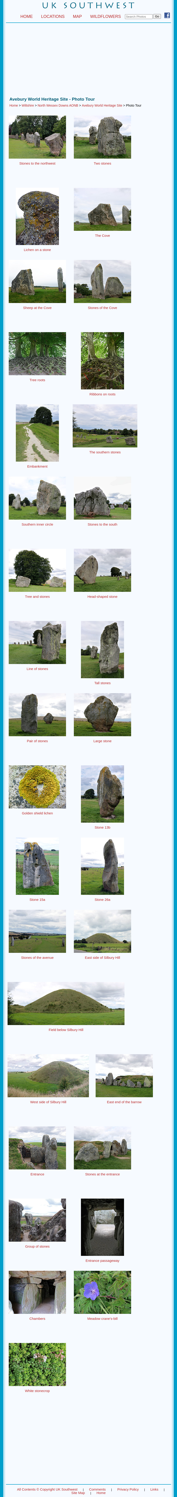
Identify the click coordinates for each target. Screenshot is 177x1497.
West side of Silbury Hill (48, 1102)
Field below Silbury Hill (66, 1030)
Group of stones (37, 1246)
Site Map (78, 1493)
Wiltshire (28, 105)
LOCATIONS (53, 16)
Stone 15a (37, 900)
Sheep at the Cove (37, 308)
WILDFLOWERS (105, 16)
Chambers (37, 1319)
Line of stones (37, 669)
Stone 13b (102, 827)
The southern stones (105, 452)
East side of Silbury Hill (102, 957)
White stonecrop (37, 1391)
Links (154, 1489)
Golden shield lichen (37, 813)
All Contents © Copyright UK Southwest (47, 1489)
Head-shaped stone (103, 596)
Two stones (102, 163)
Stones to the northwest (37, 163)
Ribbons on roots (102, 394)
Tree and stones (37, 596)
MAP (77, 16)
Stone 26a (102, 900)
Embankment (37, 466)
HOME (26, 16)
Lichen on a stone (37, 250)
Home (13, 105)
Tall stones (102, 683)
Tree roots (37, 380)
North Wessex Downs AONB (58, 105)
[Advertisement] (88, 61)
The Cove (102, 235)
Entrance (37, 1174)
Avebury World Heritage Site (102, 105)
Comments (97, 1489)
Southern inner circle (37, 524)
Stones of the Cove (102, 308)
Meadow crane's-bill (102, 1319)
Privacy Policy (128, 1489)
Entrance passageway (102, 1261)
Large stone (102, 741)
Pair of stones (37, 741)
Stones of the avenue (37, 957)
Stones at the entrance (102, 1174)
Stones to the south (102, 524)
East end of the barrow (124, 1102)
